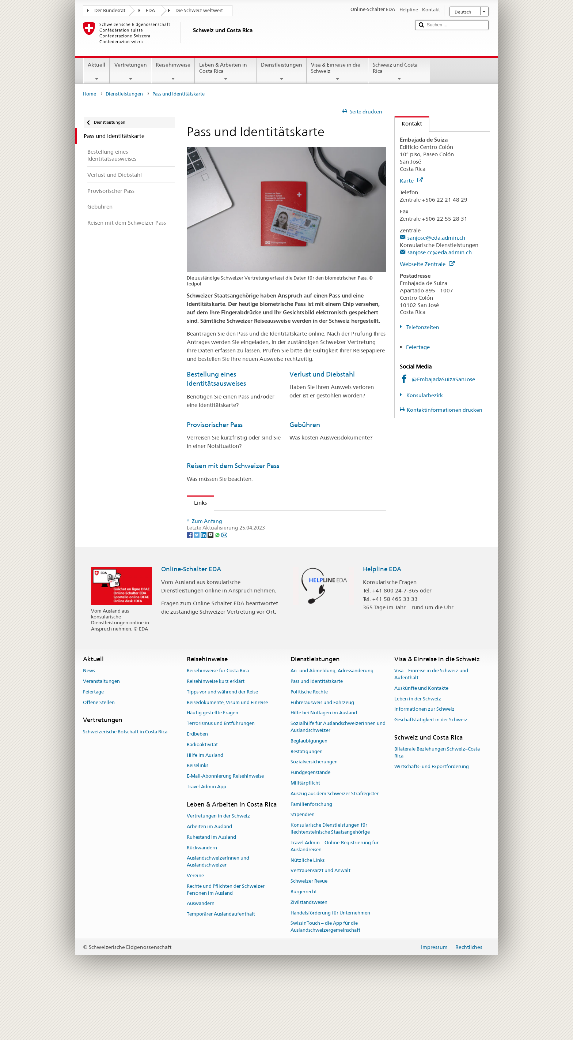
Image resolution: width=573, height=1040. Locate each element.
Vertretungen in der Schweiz (218, 868)
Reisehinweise (173, 72)
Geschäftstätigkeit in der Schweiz (430, 772)
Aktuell (96, 72)
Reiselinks (197, 817)
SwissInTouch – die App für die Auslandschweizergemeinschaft (325, 979)
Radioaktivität (202, 797)
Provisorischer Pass (215, 425)
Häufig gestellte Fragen (212, 765)
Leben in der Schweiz (417, 750)
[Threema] (211, 587)
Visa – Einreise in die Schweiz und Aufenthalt (431, 726)
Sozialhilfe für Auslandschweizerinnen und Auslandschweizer (338, 779)
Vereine (195, 928)
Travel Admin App (206, 839)
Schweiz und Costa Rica (399, 72)
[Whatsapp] (218, 587)
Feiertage (418, 347)
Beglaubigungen (309, 793)
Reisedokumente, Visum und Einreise (227, 754)
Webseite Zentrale (427, 264)
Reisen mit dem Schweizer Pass (233, 466)
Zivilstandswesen (309, 954)
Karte (411, 180)
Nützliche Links (308, 912)
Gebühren (304, 425)
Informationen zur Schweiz (424, 761)
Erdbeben (197, 786)
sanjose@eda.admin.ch (436, 237)
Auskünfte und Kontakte (421, 740)
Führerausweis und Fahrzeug (322, 754)
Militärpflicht (305, 835)
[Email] (224, 587)
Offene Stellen (99, 754)
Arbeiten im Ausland (209, 879)
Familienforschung (311, 856)
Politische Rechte (309, 744)
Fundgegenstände (310, 824)
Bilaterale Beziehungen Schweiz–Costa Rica (437, 804)
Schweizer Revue (309, 933)
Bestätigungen (307, 803)
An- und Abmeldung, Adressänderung (332, 723)
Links (197, 502)
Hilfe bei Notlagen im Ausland (324, 765)
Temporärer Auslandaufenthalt (221, 966)
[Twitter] (197, 587)
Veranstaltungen (101, 733)
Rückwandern (202, 899)
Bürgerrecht (304, 944)
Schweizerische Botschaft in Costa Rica (125, 783)
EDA (150, 10)
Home (89, 94)
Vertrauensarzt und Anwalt (320, 922)
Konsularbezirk (424, 395)
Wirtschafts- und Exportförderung (431, 819)
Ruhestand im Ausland (211, 889)
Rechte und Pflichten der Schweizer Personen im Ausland (226, 942)
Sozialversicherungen (314, 814)
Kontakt (408, 123)
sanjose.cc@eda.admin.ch (439, 252)
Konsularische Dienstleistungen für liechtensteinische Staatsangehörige (330, 881)
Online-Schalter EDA (191, 621)
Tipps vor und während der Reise (222, 744)
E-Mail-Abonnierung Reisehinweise (225, 828)
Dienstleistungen (281, 72)
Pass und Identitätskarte (317, 733)
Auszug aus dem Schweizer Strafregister (335, 846)
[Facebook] (190, 587)
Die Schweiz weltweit (199, 10)
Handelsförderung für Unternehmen (330, 965)
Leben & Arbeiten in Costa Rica (225, 72)
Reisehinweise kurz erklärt (215, 733)
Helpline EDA (382, 621)
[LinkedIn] (204, 587)
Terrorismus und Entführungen (221, 775)
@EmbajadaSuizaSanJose (443, 379)
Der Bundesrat (109, 10)
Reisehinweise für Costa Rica (218, 723)
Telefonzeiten (422, 327)
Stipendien (303, 866)
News (89, 723)
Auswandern (201, 955)
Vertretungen (130, 72)
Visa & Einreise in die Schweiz (337, 72)
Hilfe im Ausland (205, 807)
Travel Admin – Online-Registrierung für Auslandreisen (335, 898)
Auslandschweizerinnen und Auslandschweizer (218, 914)
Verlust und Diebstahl (322, 374)
